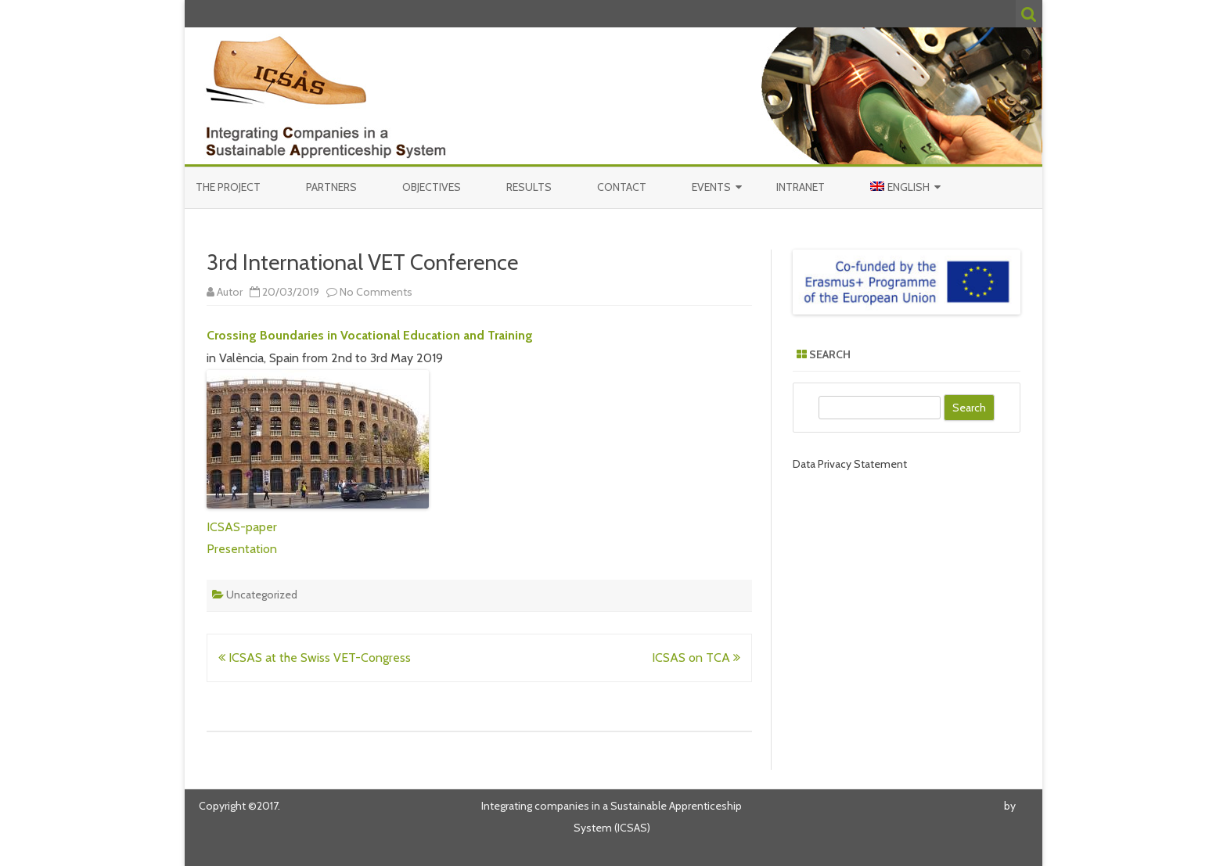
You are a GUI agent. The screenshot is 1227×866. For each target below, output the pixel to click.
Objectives (431, 187)
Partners (331, 187)
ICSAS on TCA (696, 657)
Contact (621, 187)
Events (711, 187)
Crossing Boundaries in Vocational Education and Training (370, 335)
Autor (230, 292)
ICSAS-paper (242, 526)
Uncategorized (261, 595)
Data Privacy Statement (850, 464)
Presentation (242, 548)
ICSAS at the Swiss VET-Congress (314, 657)
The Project (228, 187)
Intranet (800, 187)
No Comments (376, 292)
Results (529, 187)
